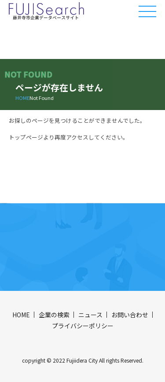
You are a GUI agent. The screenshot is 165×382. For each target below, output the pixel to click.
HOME (22, 97)
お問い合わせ (129, 315)
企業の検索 (54, 315)
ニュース (90, 315)
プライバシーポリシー (83, 326)
